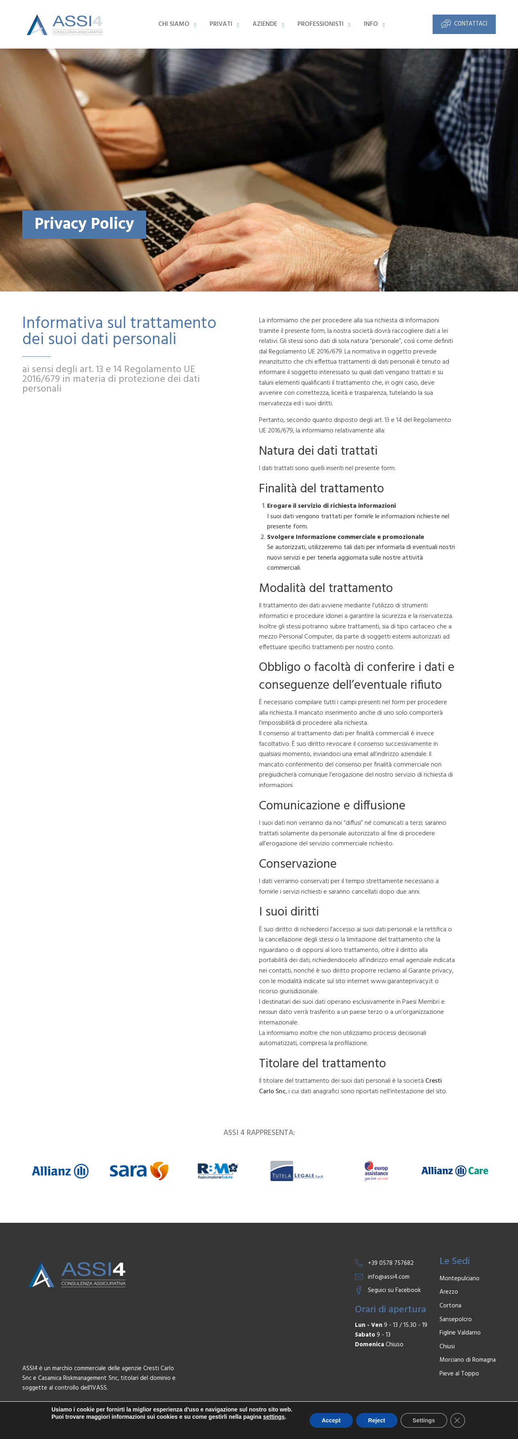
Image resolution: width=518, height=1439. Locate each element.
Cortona (450, 1306)
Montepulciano (459, 1279)
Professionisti (320, 24)
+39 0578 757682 (391, 1263)
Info (371, 24)
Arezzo (448, 1292)
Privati (221, 24)
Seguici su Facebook (394, 1290)
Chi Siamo (173, 24)
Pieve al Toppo (459, 1374)
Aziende (265, 24)
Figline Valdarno (460, 1333)
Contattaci (464, 24)
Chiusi (447, 1347)
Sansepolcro (455, 1320)
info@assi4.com (389, 1277)
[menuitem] (176, 24)
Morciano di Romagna (467, 1360)
